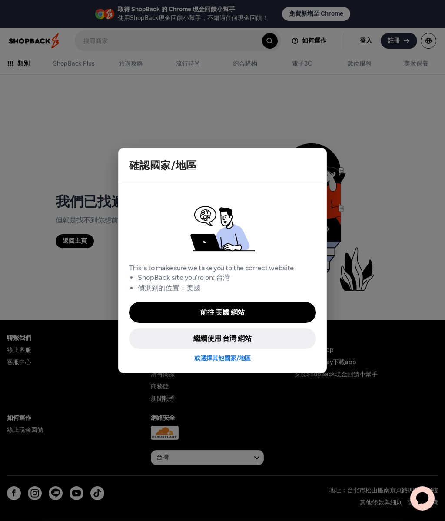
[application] (422, 498)
